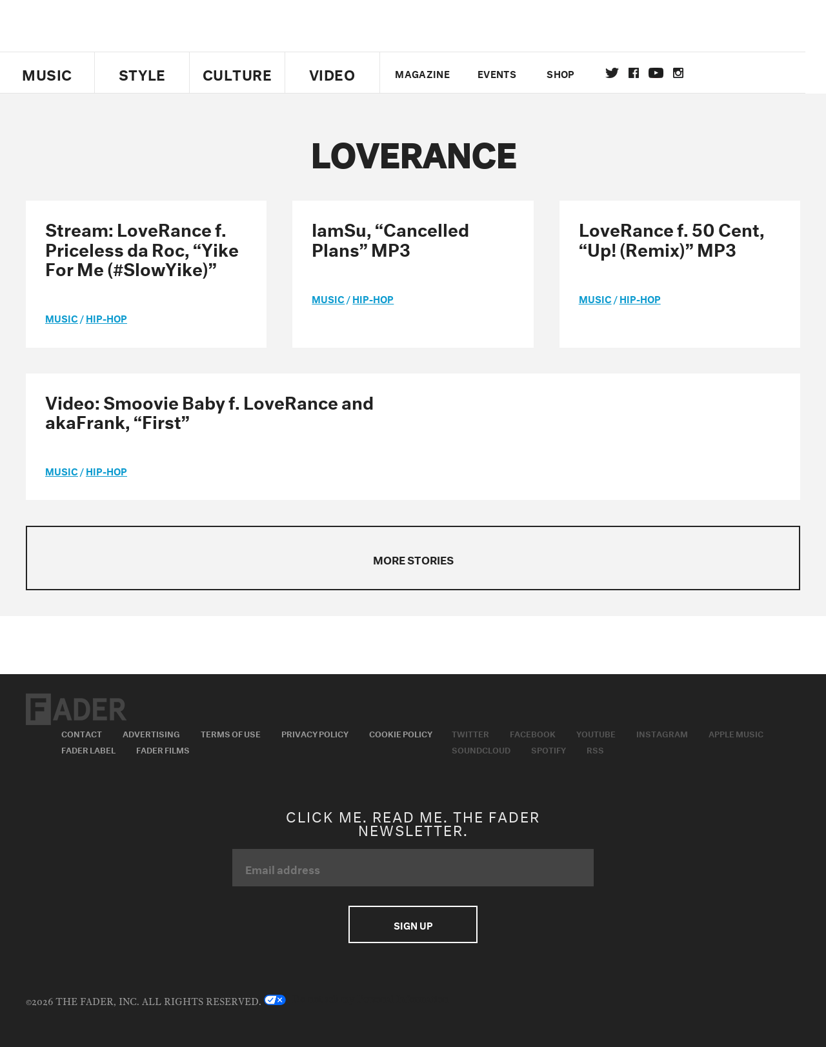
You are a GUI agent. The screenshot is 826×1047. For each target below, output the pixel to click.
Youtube (596, 732)
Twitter (622, 73)
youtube (666, 73)
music (61, 317)
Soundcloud (481, 749)
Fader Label (88, 749)
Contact (81, 732)
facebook (644, 73)
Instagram (662, 732)
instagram (688, 73)
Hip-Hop (106, 317)
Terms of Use (231, 732)
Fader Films (163, 749)
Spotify (548, 749)
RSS (595, 749)
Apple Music (736, 732)
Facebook (533, 732)
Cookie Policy (400, 732)
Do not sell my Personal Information (356, 1000)
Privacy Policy (314, 732)
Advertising (151, 732)
